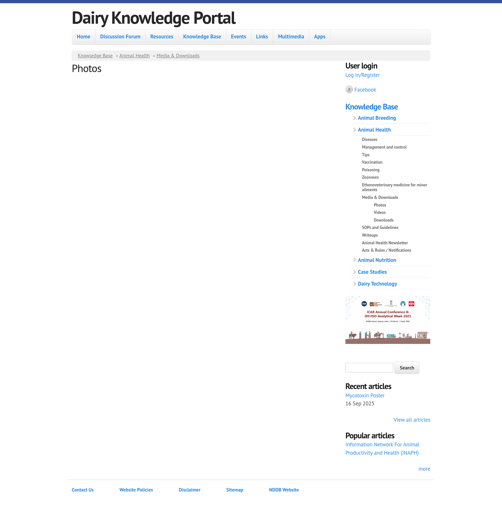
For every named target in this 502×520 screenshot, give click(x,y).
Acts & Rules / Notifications (386, 250)
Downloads (383, 220)
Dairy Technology (377, 283)
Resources (161, 36)
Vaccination (372, 162)
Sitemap (234, 490)
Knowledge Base (202, 36)
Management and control (384, 147)
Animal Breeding (377, 117)
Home (83, 36)
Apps (319, 36)
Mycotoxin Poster (365, 395)
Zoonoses (370, 177)
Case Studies (372, 271)
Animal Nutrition (377, 260)
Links (262, 36)
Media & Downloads (178, 55)
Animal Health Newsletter (385, 243)
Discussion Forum (120, 36)
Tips (365, 155)
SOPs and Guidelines (380, 227)
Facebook (365, 89)
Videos (380, 212)
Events (238, 36)
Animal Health (134, 55)
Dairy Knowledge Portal (153, 17)
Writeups (370, 235)
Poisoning (371, 170)
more (424, 468)
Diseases (369, 139)
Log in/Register (362, 74)
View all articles (412, 419)
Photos (380, 205)
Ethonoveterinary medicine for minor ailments (394, 187)
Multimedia (291, 36)
